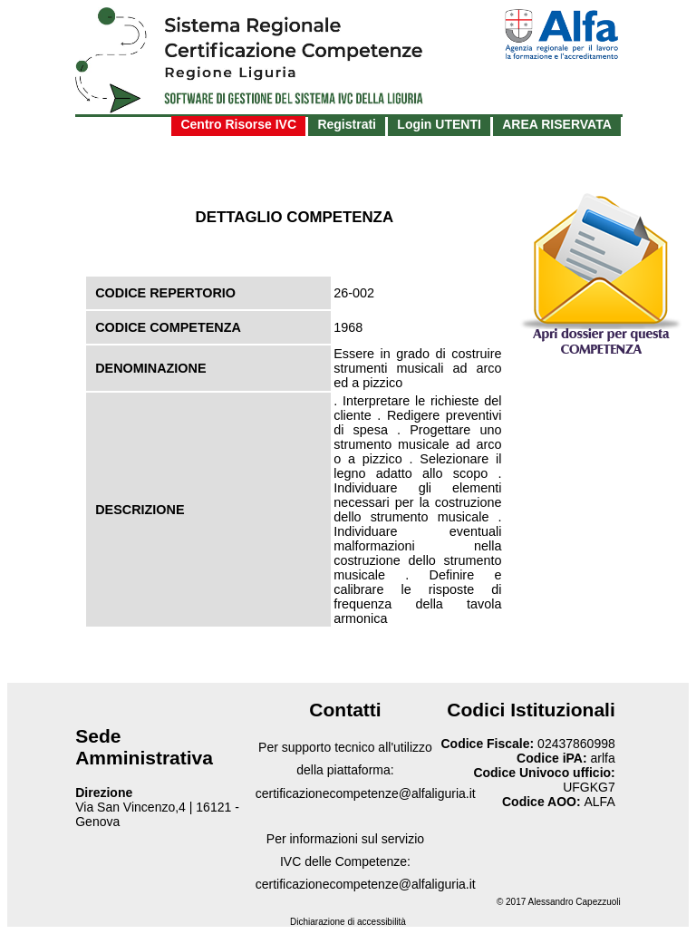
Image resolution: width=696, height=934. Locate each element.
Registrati (346, 124)
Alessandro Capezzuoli (574, 902)
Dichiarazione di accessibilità (348, 922)
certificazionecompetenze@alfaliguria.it (366, 793)
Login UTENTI (439, 124)
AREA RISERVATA (557, 124)
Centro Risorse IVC (238, 124)
